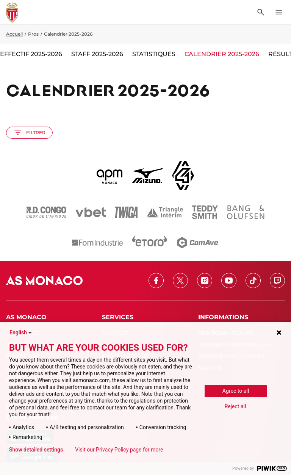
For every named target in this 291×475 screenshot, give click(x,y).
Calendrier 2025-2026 (222, 54)
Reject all (235, 406)
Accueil (14, 34)
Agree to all (235, 391)
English (21, 332)
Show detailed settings (36, 450)
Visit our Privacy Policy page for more (119, 450)
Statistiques (153, 54)
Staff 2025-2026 (97, 54)
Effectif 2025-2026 (31, 54)
